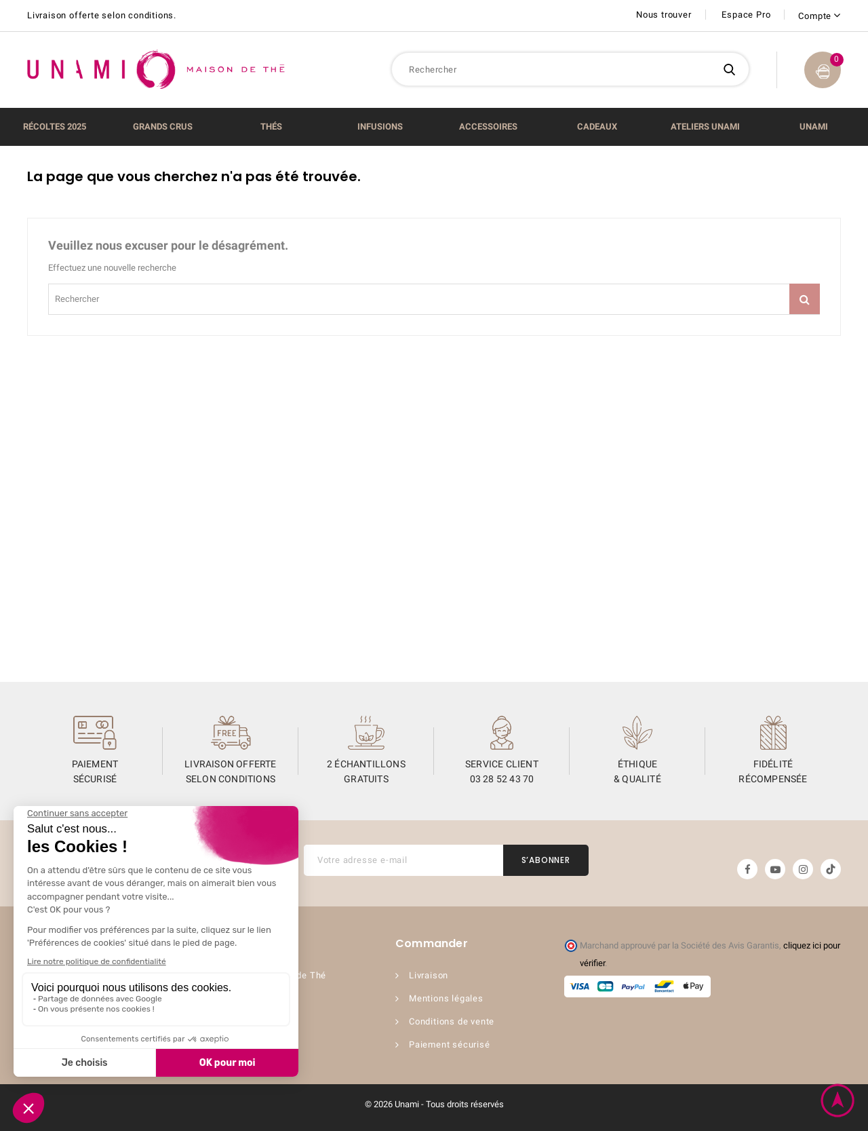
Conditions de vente (451, 1021)
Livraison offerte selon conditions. (101, 15)
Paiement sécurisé (449, 1044)
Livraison (428, 975)
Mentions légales (446, 998)
